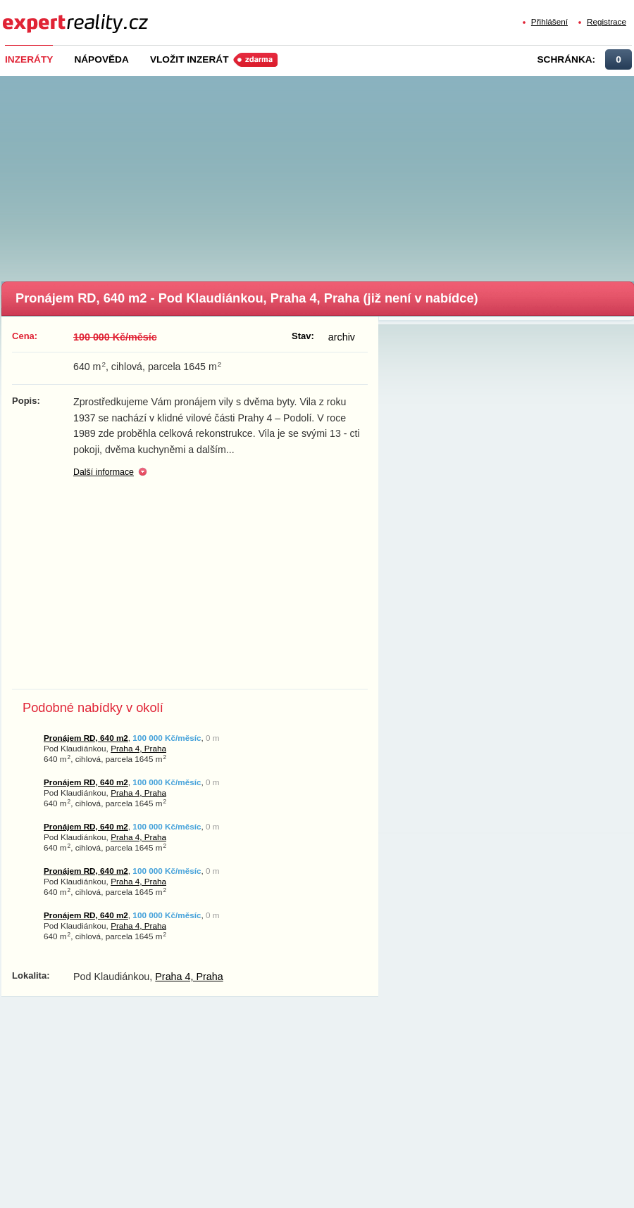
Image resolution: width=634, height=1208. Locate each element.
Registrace (606, 21)
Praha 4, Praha (138, 748)
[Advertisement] (318, 174)
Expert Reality (28, 15)
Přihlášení (549, 21)
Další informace (103, 472)
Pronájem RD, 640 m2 (86, 737)
